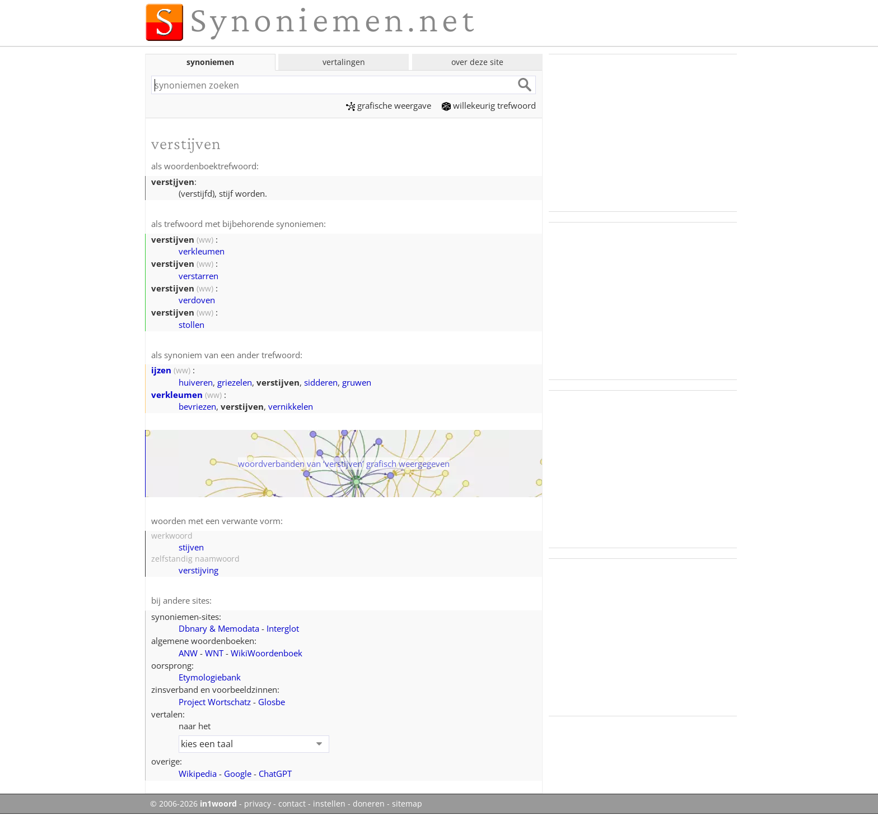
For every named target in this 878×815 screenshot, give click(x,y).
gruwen (356, 382)
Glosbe (271, 701)
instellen (329, 804)
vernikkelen (290, 406)
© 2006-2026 (193, 804)
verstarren (198, 275)
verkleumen (202, 251)
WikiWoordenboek (266, 653)
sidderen (321, 382)
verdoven (197, 299)
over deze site (477, 62)
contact (292, 804)
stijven (191, 547)
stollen (191, 324)
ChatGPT (275, 773)
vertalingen (344, 62)
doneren (369, 804)
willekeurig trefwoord (489, 105)
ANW (188, 653)
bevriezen (197, 406)
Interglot (283, 628)
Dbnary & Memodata (219, 628)
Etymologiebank (210, 677)
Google (237, 773)
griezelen (234, 382)
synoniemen (210, 62)
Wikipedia (198, 773)
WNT (214, 653)
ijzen (161, 370)
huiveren (196, 382)
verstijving (198, 570)
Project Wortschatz (215, 701)
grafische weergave (388, 105)
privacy (257, 804)
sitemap (407, 804)
